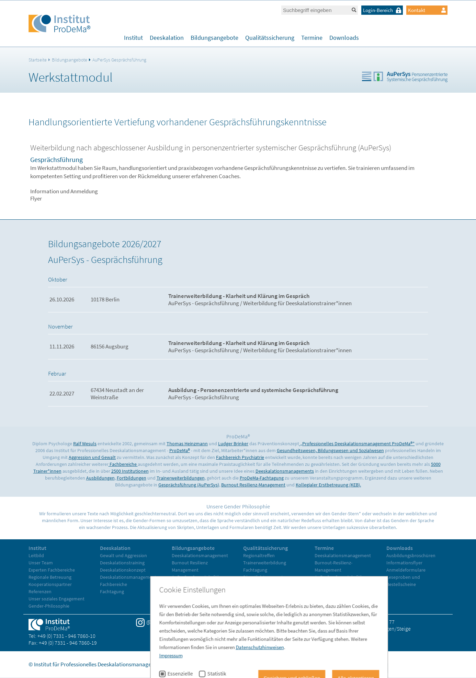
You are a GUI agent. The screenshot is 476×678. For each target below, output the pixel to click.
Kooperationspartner (50, 584)
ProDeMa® (179, 450)
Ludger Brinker (233, 443)
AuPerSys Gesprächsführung (119, 60)
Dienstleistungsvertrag (266, 577)
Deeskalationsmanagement (128, 577)
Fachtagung (112, 591)
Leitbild (36, 555)
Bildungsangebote (214, 38)
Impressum (276, 664)
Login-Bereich (383, 10)
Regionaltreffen (259, 555)
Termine (311, 38)
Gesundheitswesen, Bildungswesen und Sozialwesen (330, 450)
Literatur (252, 591)
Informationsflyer (404, 563)
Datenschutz (310, 664)
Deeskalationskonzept (123, 570)
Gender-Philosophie (49, 606)
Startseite (38, 60)
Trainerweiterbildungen (181, 478)
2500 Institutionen (130, 471)
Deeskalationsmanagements (285, 471)
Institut (133, 38)
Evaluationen (256, 584)
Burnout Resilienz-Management (253, 485)
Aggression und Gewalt (92, 457)
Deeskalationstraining (122, 563)
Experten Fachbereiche (52, 570)
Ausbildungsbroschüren (410, 555)
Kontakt (427, 10)
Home (250, 664)
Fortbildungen (131, 478)
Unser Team (41, 563)
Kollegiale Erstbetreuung (197, 584)
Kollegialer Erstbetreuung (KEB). (328, 485)
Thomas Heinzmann (187, 443)
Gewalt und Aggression (123, 555)
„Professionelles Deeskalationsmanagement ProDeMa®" (357, 443)
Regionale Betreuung (50, 577)
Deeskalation (167, 38)
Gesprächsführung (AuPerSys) (188, 485)
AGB (335, 664)
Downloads (344, 38)
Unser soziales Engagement (56, 599)
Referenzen (40, 591)
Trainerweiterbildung (193, 591)
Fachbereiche (123, 464)
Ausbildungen (100, 478)
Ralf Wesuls (85, 443)
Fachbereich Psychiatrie (240, 457)
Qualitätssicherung (269, 38)
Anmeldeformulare (406, 570)
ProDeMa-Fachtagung (262, 478)
